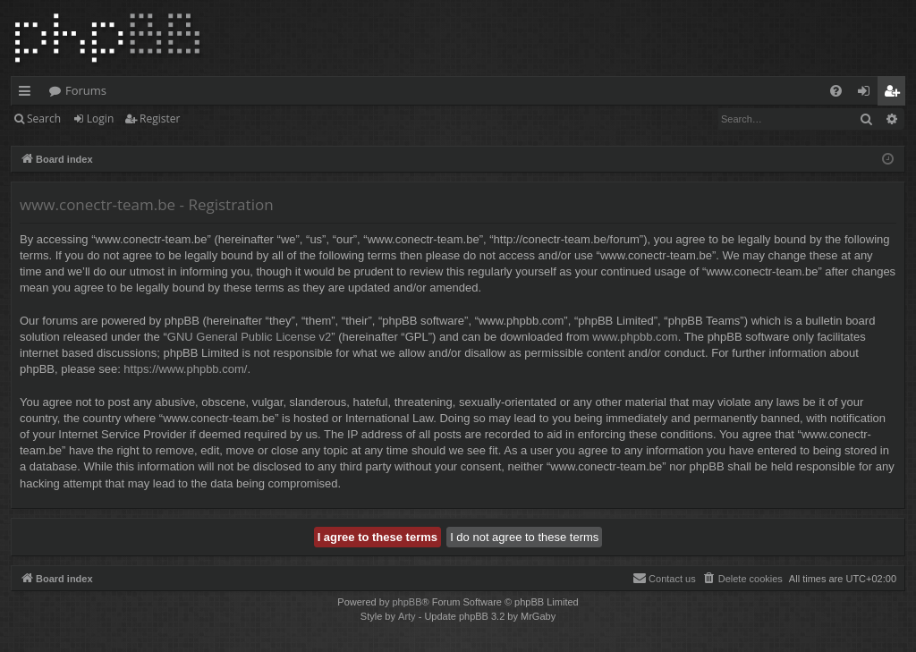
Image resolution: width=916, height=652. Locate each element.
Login (100, 118)
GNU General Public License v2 (249, 336)
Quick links (28, 94)
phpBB (406, 602)
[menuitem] (836, 91)
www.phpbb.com (634, 336)
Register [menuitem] (895, 94)
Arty (407, 616)
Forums (85, 90)
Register (160, 118)
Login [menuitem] (867, 94)
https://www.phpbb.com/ (185, 369)
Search (44, 118)
